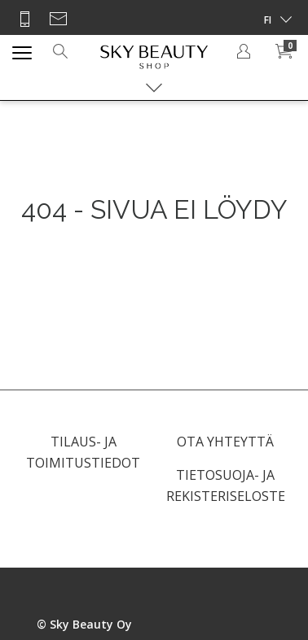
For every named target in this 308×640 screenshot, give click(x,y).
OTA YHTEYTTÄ (225, 442)
